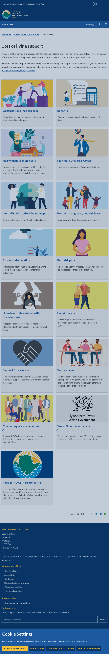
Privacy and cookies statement (61, 97)
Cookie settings (37, 97)
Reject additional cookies (89, 97)
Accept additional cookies (15, 97)
